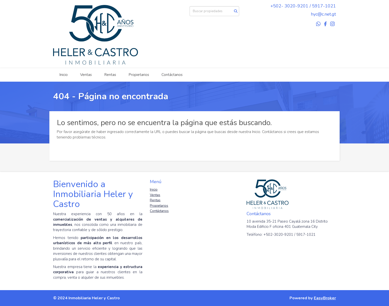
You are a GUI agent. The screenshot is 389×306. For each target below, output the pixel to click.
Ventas (86, 74)
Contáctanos (172, 74)
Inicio (63, 74)
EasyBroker (325, 298)
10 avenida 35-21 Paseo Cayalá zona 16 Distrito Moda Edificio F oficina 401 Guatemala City (287, 224)
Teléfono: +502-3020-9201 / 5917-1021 (281, 234)
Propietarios (139, 74)
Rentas (110, 74)
